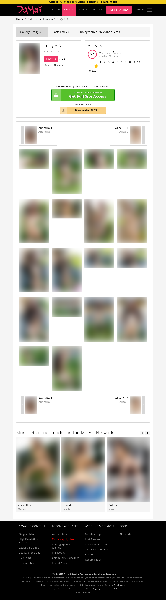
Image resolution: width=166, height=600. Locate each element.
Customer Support (96, 544)
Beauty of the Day (29, 552)
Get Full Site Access (82, 95)
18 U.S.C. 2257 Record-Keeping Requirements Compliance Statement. (83, 574)
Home (20, 19)
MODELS (82, 9)
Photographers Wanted (61, 546)
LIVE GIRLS (96, 9)
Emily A (48, 19)
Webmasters (59, 534)
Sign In (139, 9)
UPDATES (55, 9)
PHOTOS (69, 9)
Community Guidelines (65, 557)
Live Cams (25, 557)
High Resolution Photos (28, 541)
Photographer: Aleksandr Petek (99, 32)
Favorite (51, 58)
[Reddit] (126, 534)
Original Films (27, 534)
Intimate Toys (27, 563)
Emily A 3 (52, 46)
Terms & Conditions (96, 549)
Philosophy (58, 552)
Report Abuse (60, 563)
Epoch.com (119, 585)
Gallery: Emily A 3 (31, 32)
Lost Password (93, 539)
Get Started (119, 9)
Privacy (89, 554)
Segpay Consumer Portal (105, 589)
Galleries (33, 19)
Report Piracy (93, 559)
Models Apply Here (63, 539)
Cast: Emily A (61, 32)
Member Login (93, 534)
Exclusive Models (29, 547)
